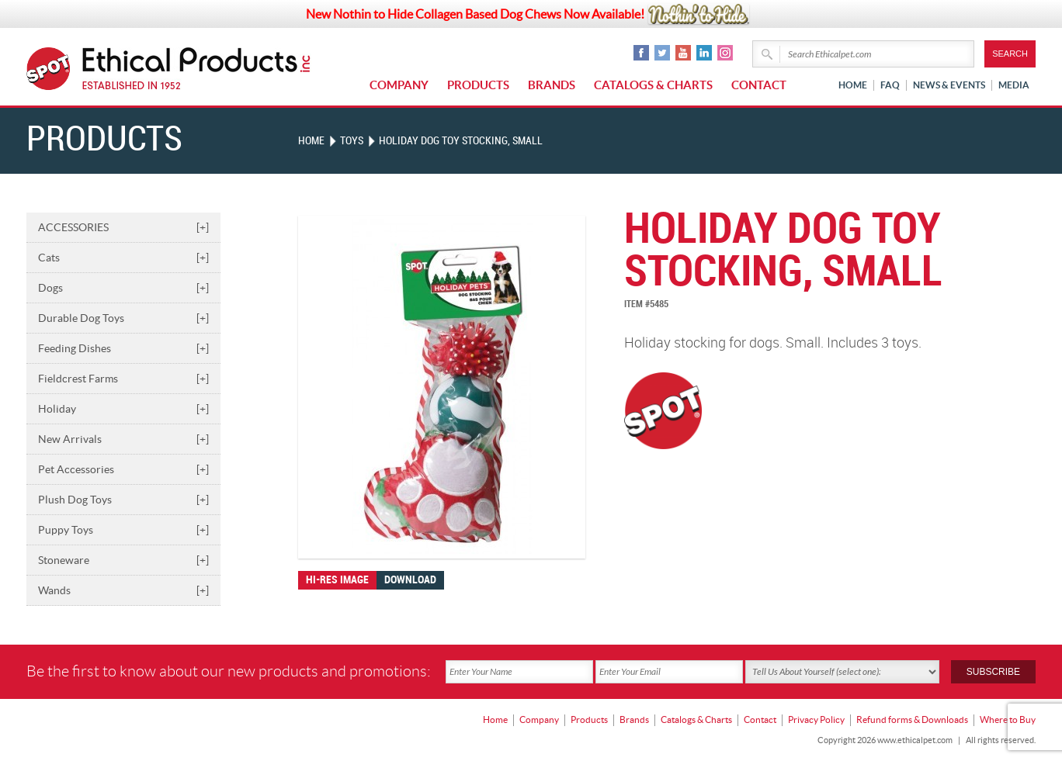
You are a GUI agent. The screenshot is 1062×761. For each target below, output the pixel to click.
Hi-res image (337, 580)
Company (399, 85)
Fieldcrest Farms (123, 379)
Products (478, 85)
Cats (123, 258)
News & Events (949, 85)
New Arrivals (123, 439)
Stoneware (123, 560)
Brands (551, 85)
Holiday (123, 409)
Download (410, 580)
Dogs (123, 288)
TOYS (351, 141)
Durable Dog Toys (123, 318)
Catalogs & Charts (653, 85)
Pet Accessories (123, 469)
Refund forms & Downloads (912, 719)
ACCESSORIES (123, 227)
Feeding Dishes (123, 348)
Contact (758, 85)
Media (1013, 85)
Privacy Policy (816, 719)
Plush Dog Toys (123, 500)
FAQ (890, 85)
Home (852, 85)
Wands (123, 590)
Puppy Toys (123, 530)
